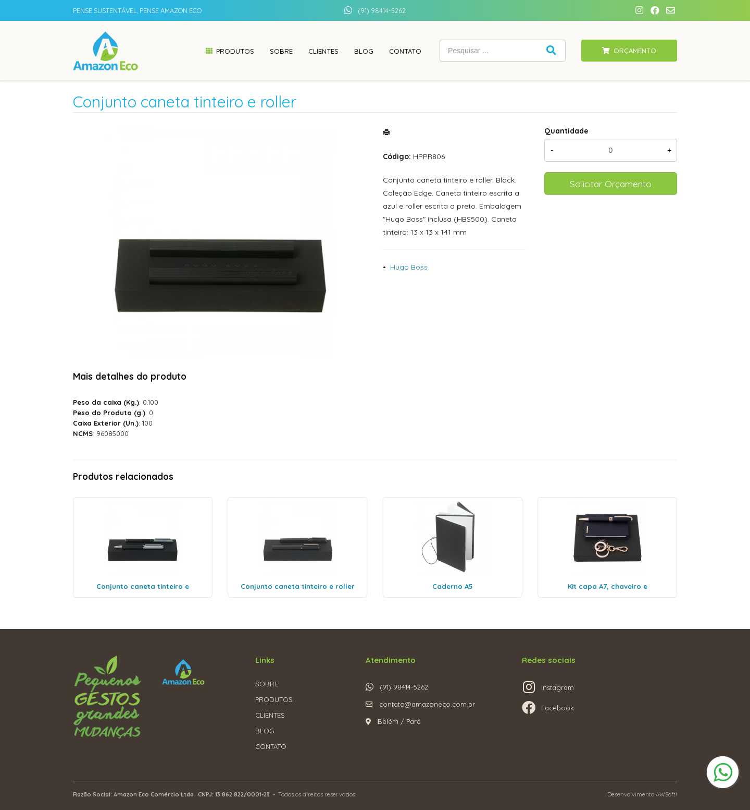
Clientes (323, 51)
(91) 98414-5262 (382, 10)
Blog (363, 51)
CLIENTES (270, 715)
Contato (405, 51)
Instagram (557, 687)
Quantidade (566, 131)
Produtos (235, 51)
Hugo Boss (409, 267)
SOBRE (266, 684)
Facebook (557, 708)
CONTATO (270, 746)
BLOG (264, 731)
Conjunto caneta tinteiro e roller (298, 586)
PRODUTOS (274, 699)
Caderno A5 (452, 586)
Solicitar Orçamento (611, 183)
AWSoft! (666, 794)
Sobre (281, 51)
